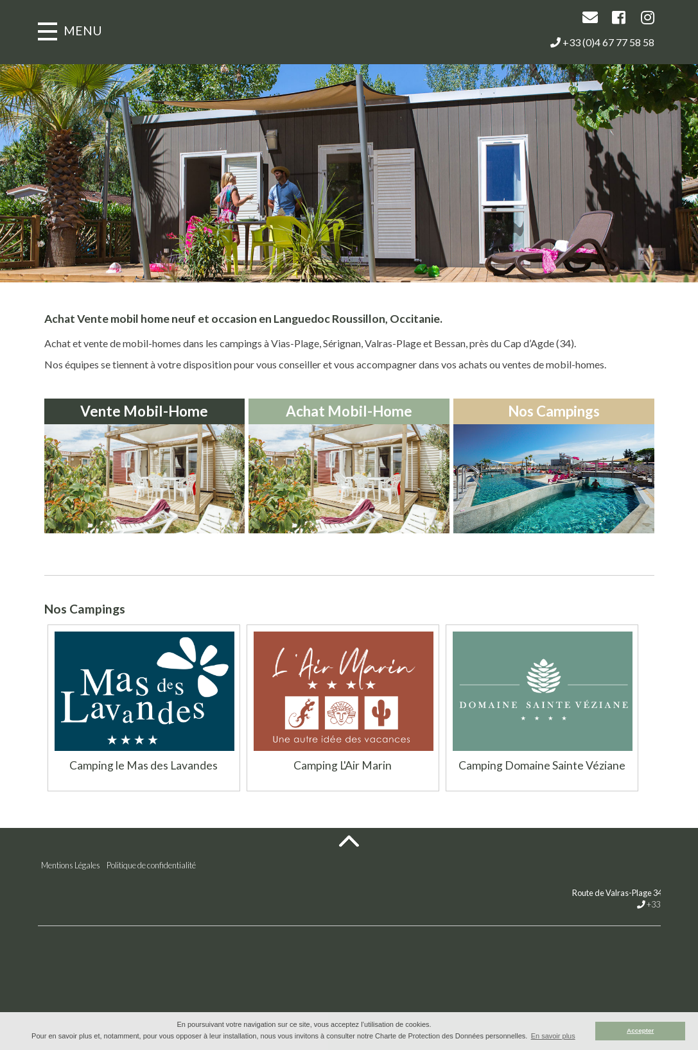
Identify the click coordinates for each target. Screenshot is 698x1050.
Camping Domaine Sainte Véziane (541, 765)
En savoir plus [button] (553, 1036)
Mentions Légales (70, 865)
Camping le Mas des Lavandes (143, 765)
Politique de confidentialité (151, 865)
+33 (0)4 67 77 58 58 (602, 42)
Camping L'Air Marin (342, 765)
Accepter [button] (640, 1030)
